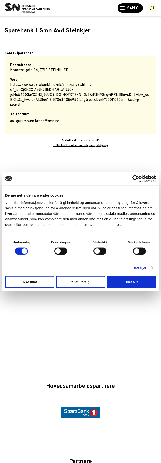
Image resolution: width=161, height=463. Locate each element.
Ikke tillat (29, 282)
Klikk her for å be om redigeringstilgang (80, 145)
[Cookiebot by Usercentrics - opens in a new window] (136, 178)
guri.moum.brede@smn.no (37, 121)
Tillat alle (131, 282)
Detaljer (140, 268)
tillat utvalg (80, 282)
